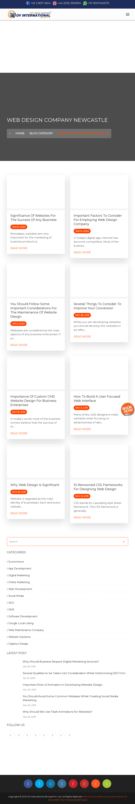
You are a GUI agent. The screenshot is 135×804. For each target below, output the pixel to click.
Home (19, 133)
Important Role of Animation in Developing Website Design (62, 684)
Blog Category (41, 133)
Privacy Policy (64, 799)
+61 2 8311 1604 (40, 3)
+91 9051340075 (98, 3)
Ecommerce (15, 561)
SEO (10, 602)
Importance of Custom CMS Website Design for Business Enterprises (33, 401)
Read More (19, 248)
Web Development (19, 589)
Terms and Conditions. (94, 796)
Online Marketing (18, 582)
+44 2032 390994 (69, 3)
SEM (10, 609)
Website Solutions (19, 637)
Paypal (83, 799)
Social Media (15, 595)
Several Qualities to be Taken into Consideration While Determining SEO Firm (74, 673)
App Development (19, 568)
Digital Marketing (18, 575)
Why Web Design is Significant (34, 485)
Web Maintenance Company (25, 630)
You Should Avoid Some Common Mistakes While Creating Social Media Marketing (70, 698)
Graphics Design (17, 643)
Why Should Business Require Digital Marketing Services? (61, 661)
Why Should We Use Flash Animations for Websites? (57, 711)
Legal (75, 799)
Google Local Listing (20, 623)
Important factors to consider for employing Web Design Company (98, 220)
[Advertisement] (67, 46)
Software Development (22, 616)
